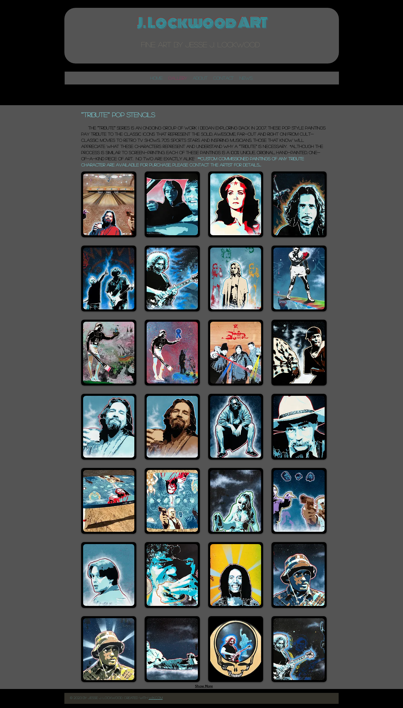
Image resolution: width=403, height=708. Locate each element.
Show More (204, 686)
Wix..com (156, 697)
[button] (108, 204)
